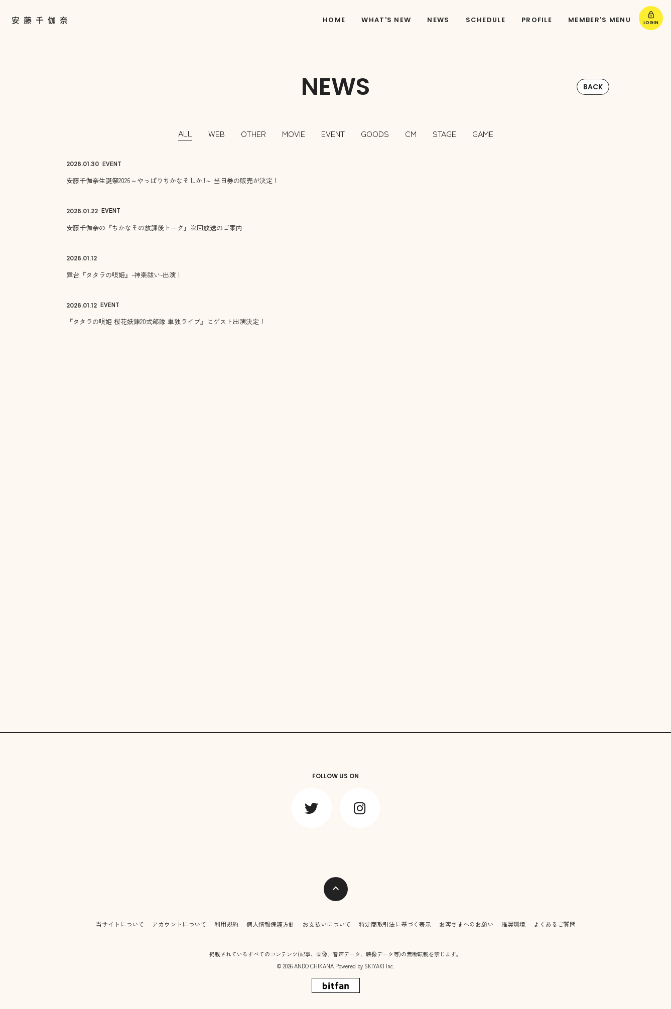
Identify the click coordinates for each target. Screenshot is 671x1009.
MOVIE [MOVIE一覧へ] (293, 133)
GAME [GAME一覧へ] (482, 133)
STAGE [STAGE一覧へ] (444, 133)
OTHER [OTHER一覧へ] (253, 133)
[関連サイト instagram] (360, 808)
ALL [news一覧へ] (185, 133)
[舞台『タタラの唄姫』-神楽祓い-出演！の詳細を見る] (335, 266)
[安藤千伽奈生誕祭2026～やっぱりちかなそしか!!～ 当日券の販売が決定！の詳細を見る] (335, 172)
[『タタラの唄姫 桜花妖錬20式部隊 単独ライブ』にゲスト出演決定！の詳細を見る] (335, 313)
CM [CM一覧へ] (411, 133)
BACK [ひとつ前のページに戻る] (593, 87)
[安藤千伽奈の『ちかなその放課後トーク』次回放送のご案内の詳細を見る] (335, 219)
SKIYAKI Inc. (379, 966)
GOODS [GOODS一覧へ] (375, 133)
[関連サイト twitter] (312, 808)
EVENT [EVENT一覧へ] (333, 133)
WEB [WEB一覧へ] (216, 133)
